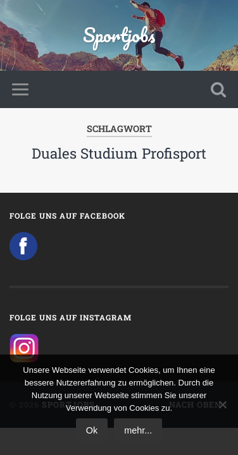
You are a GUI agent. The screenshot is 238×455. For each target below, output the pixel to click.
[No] (222, 404)
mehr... (138, 430)
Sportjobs (119, 35)
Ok (91, 430)
